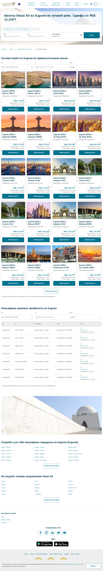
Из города (66, 554)
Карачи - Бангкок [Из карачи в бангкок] (73, 450)
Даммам (37, 484)
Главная (3, 49)
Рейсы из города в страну (55, 554)
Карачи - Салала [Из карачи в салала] (6, 454)
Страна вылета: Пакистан (24, 49)
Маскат (3, 481)
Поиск (92, 35)
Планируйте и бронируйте (34, 4)
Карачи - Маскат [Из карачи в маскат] (6, 447)
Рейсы (11, 49)
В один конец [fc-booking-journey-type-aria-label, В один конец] (8, 29)
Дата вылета (56, 34)
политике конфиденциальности (70, 564)
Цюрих (37, 491)
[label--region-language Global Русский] (95, 4)
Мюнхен (3, 491)
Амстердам (38, 494)
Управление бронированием (58, 4)
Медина (70, 491)
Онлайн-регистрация (44, 4)
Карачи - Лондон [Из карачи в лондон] (39, 447)
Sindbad (86, 4)
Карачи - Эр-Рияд (6, 450)
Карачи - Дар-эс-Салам (75, 454)
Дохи (36, 481)
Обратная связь (5, 520)
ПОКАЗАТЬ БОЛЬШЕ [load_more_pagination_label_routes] (51, 466)
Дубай (70, 494)
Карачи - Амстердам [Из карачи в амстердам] (40, 460)
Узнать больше (79, 4)
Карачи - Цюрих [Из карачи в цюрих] (39, 457)
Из (5, 34)
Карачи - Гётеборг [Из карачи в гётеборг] (73, 460)
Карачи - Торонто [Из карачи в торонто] (6, 460)
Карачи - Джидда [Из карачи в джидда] (40, 454)
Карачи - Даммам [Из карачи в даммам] (40, 450)
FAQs (2, 517)
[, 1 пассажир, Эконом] (22, 29)
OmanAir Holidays (68, 4)
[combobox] (15, 36)
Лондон (70, 481)
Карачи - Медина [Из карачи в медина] (73, 457)
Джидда (37, 488)
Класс (71, 63)
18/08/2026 (55, 36)
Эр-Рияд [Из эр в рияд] (3, 484)
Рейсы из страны (75, 554)
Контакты (4, 523)
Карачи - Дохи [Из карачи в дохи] (72, 447)
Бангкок (70, 484)
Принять (93, 566)
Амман (3, 494)
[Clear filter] (32, 67)
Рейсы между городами (41, 554)
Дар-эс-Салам (72, 488)
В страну (26, 554)
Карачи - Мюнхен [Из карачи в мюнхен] (6, 457)
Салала (3, 488)
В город (32, 554)
